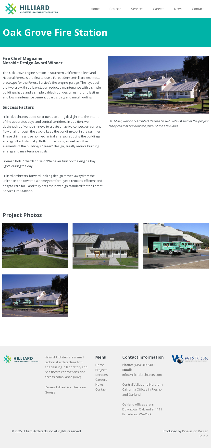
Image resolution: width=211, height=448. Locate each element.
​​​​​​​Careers (101, 380)
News (99, 384)
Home (99, 365)
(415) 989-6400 (144, 365)
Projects (101, 370)
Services (101, 375)
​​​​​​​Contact (100, 389)
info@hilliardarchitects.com (142, 375)
